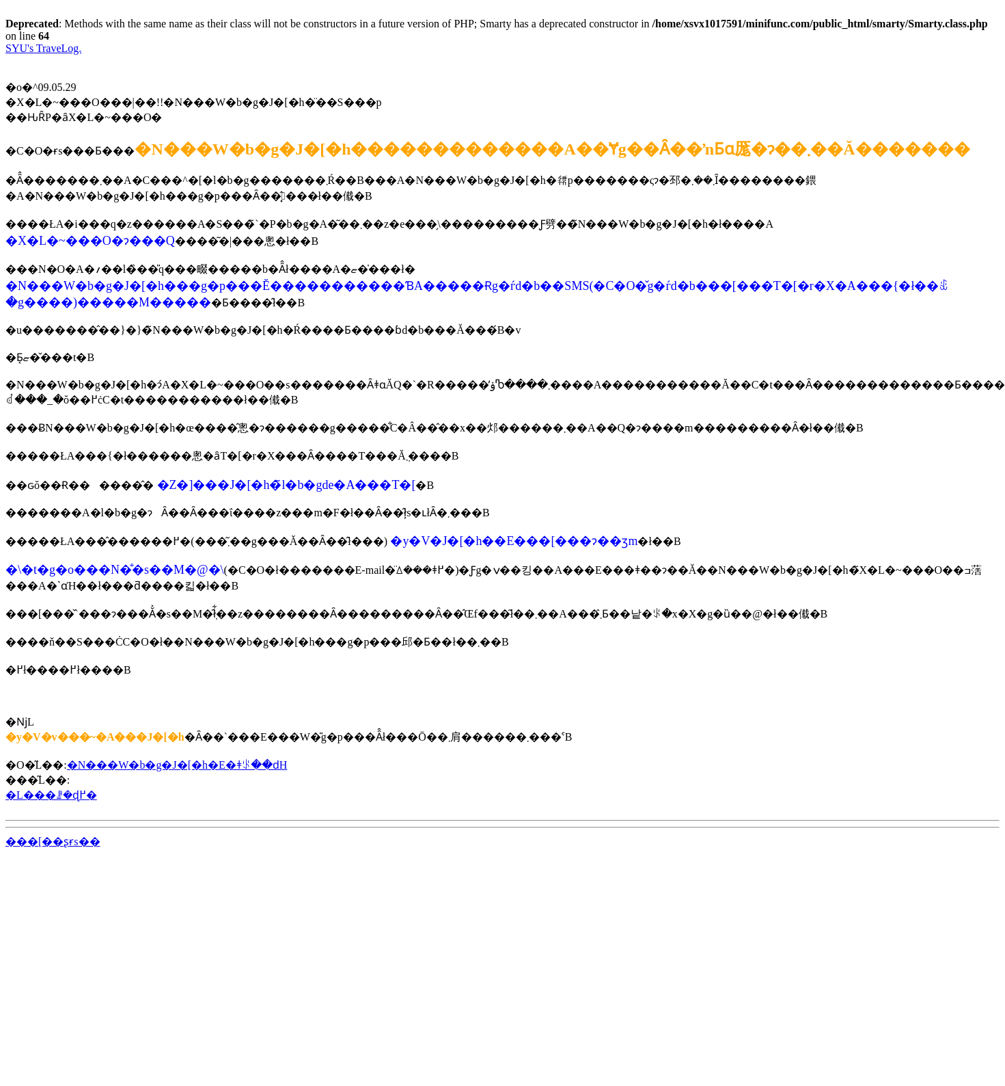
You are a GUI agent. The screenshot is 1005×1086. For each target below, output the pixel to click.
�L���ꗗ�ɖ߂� (51, 795)
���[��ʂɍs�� (52, 841)
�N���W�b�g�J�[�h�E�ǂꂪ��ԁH (177, 765)
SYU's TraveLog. (43, 48)
